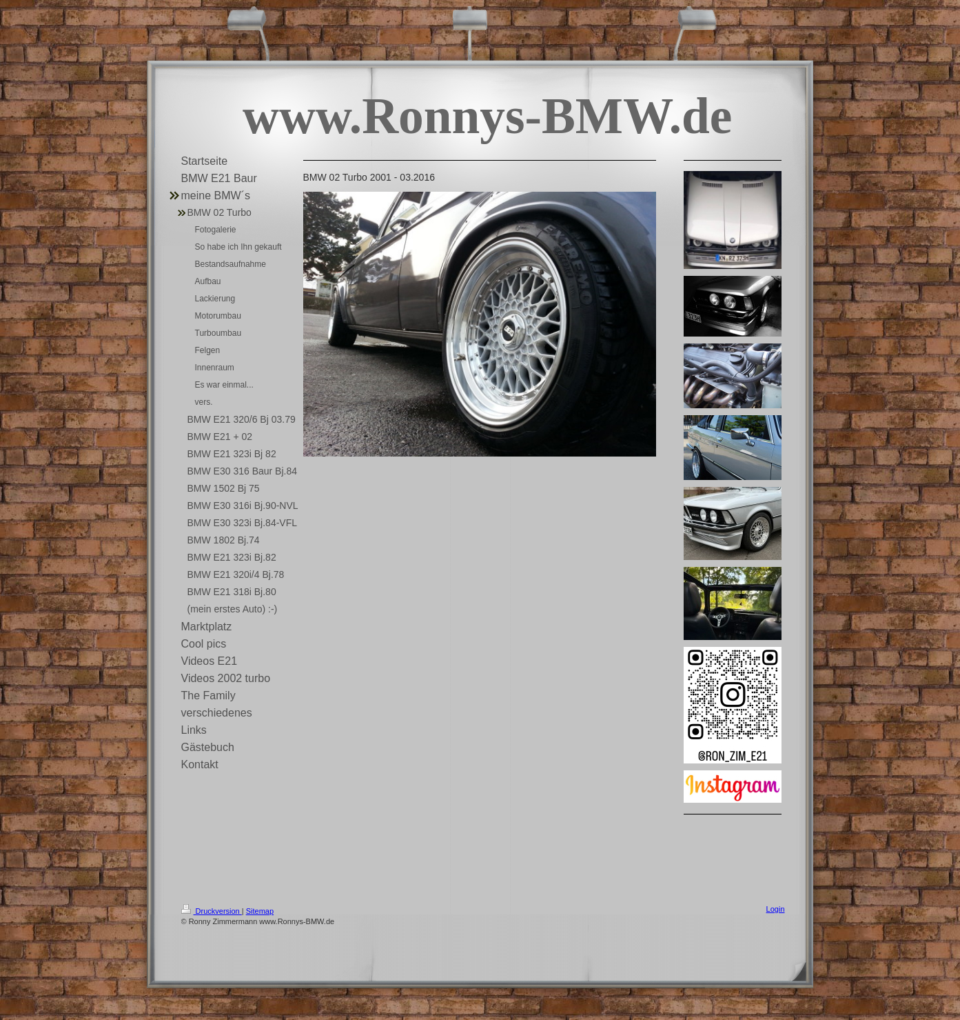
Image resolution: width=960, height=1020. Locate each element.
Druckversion (211, 911)
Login (775, 909)
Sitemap (260, 911)
